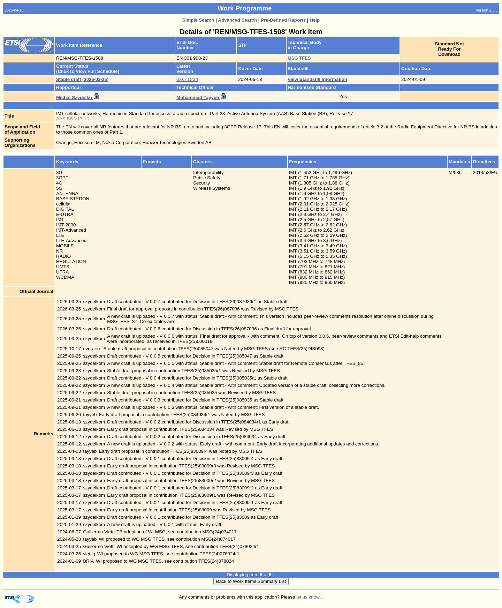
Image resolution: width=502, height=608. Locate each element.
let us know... (309, 597)
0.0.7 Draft (187, 79)
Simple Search (198, 20)
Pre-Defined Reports (283, 20)
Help (315, 20)
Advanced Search (237, 20)
